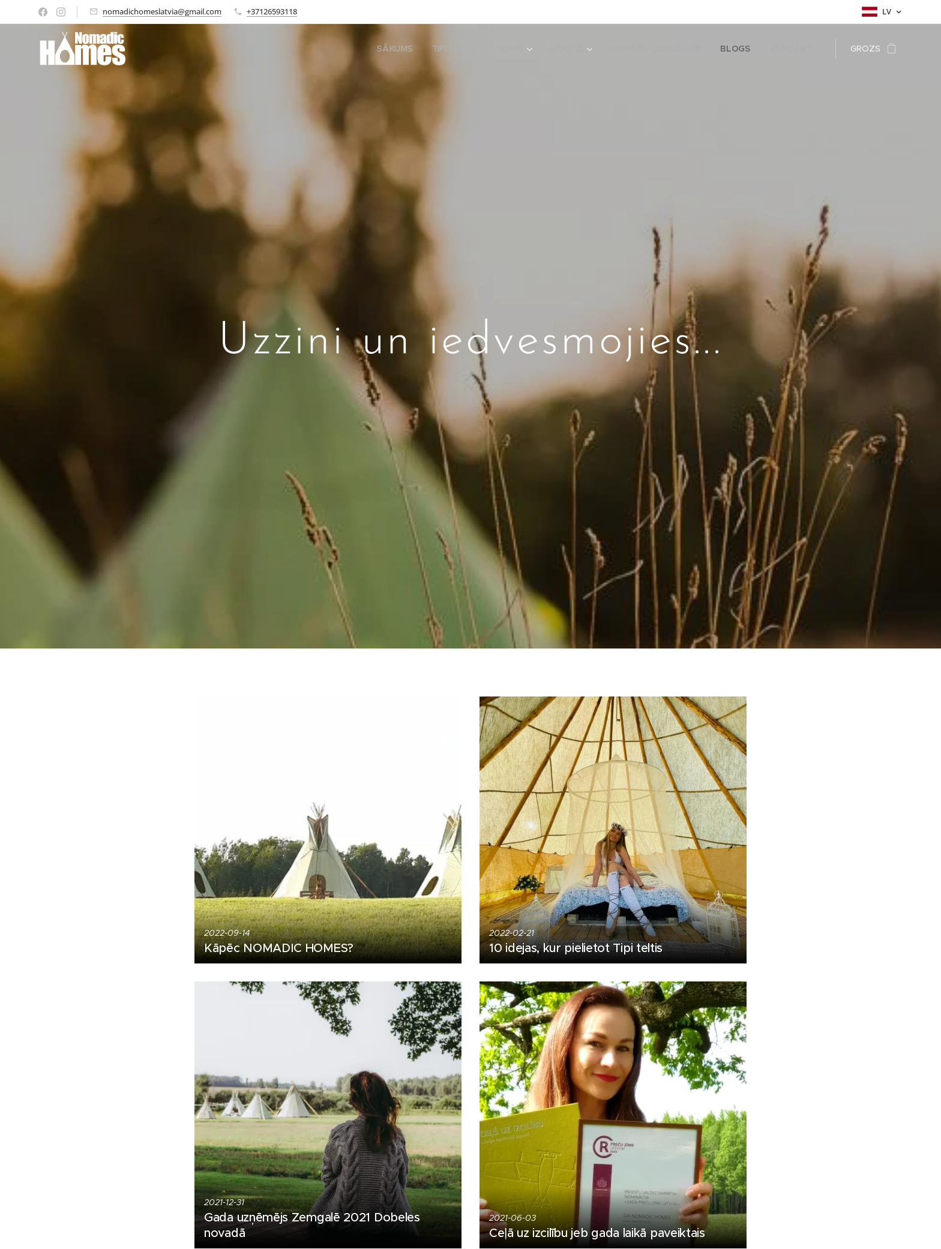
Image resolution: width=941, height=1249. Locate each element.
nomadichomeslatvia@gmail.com (162, 11)
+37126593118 (272, 11)
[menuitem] (398, 49)
